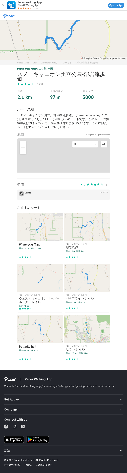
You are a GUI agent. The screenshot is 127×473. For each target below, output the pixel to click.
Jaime (28, 192)
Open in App (116, 5)
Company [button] (11, 409)
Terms (28, 464)
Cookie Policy (43, 464)
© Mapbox (88, 58)
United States (23, 62)
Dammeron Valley (49, 62)
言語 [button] (7, 450)
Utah (35, 62)
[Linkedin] (23, 427)
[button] (3, 5)
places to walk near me (100, 386)
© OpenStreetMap (101, 58)
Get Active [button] (11, 399)
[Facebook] (6, 427)
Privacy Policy (12, 464)
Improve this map (118, 58)
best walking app (31, 386)
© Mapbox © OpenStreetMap (98, 134)
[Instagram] (15, 427)
